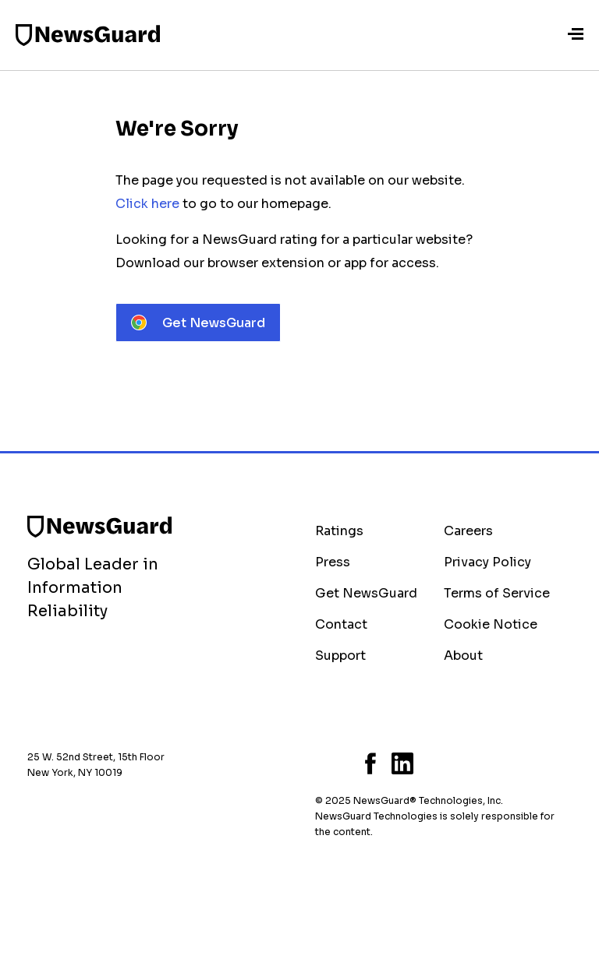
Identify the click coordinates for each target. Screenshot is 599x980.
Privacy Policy (487, 562)
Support (340, 655)
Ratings (339, 531)
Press (332, 562)
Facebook (370, 763)
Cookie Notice (490, 624)
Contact (341, 624)
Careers (468, 531)
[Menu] (575, 35)
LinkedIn (402, 763)
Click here (147, 204)
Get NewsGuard (366, 593)
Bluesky (319, 763)
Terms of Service (497, 593)
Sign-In (542, 35)
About (463, 655)
